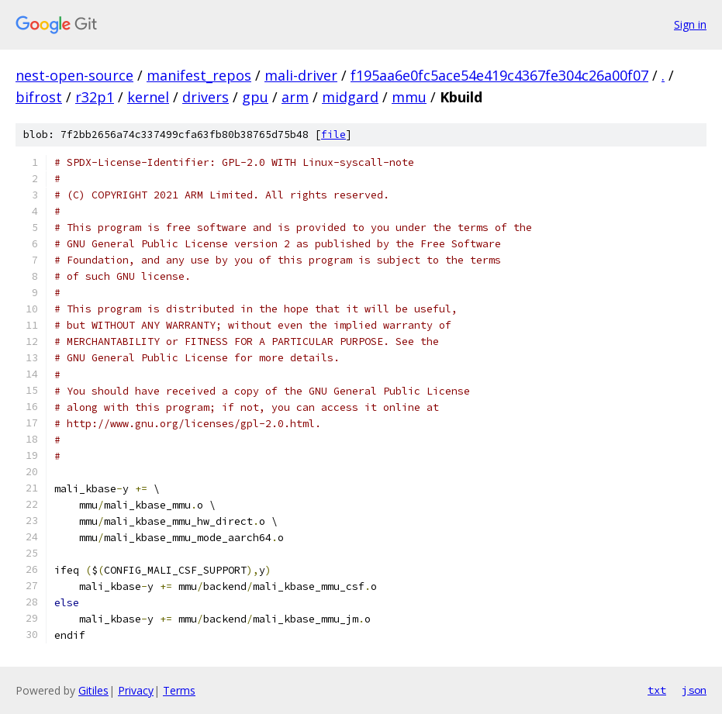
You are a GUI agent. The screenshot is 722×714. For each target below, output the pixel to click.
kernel (148, 97)
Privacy (136, 690)
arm (295, 97)
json (694, 690)
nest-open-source (74, 75)
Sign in (690, 24)
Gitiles (93, 690)
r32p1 (94, 97)
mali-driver (300, 75)
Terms (179, 690)
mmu (409, 97)
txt (657, 690)
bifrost (39, 97)
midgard (350, 97)
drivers (205, 97)
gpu (255, 97)
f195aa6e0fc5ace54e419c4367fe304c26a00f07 (499, 75)
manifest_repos (199, 75)
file (333, 134)
